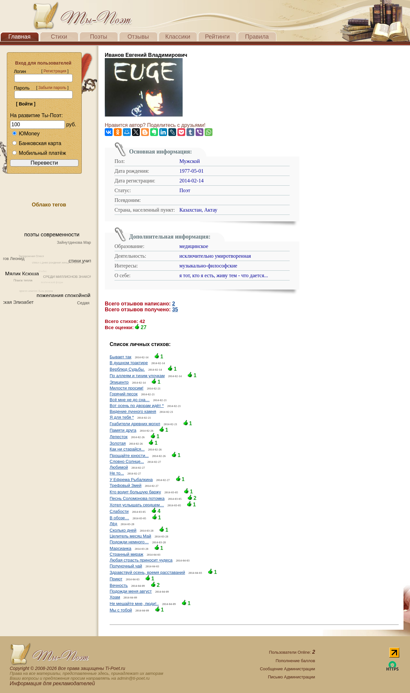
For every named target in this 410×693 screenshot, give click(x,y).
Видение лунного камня (133, 411)
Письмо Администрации (291, 676)
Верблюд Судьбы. (127, 369)
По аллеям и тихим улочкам (137, 375)
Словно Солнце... (127, 461)
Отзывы (138, 36)
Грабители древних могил (135, 423)
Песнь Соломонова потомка (137, 498)
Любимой (119, 467)
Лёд (113, 523)
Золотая (118, 443)
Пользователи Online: (292, 652)
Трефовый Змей (125, 485)
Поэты (98, 36)
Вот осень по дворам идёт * (137, 405)
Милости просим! (126, 388)
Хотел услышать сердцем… (137, 504)
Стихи (59, 36)
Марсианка (120, 548)
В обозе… (119, 517)
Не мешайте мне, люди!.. (134, 603)
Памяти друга (123, 430)
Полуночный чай (126, 565)
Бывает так (120, 356)
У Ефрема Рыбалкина (131, 479)
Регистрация (54, 71)
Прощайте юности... (129, 455)
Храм (115, 597)
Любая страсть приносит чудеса (141, 560)
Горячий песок (124, 393)
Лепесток (118, 436)
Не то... (117, 473)
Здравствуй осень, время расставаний (147, 572)
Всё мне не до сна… (130, 399)
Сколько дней (123, 530)
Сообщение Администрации (287, 668)
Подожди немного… (129, 541)
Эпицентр (119, 382)
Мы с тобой (121, 610)
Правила (257, 36)
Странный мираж (126, 554)
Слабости (119, 511)
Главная (19, 36)
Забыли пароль (52, 87)
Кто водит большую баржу (135, 491)
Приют (116, 578)
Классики (177, 36)
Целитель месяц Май (130, 536)
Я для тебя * (122, 417)
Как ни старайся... (127, 449)
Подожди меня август (131, 591)
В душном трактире (129, 362)
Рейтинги (217, 36)
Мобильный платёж (39, 153)
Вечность (119, 585)
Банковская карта (36, 143)
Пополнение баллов (295, 660)
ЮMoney (26, 133)
